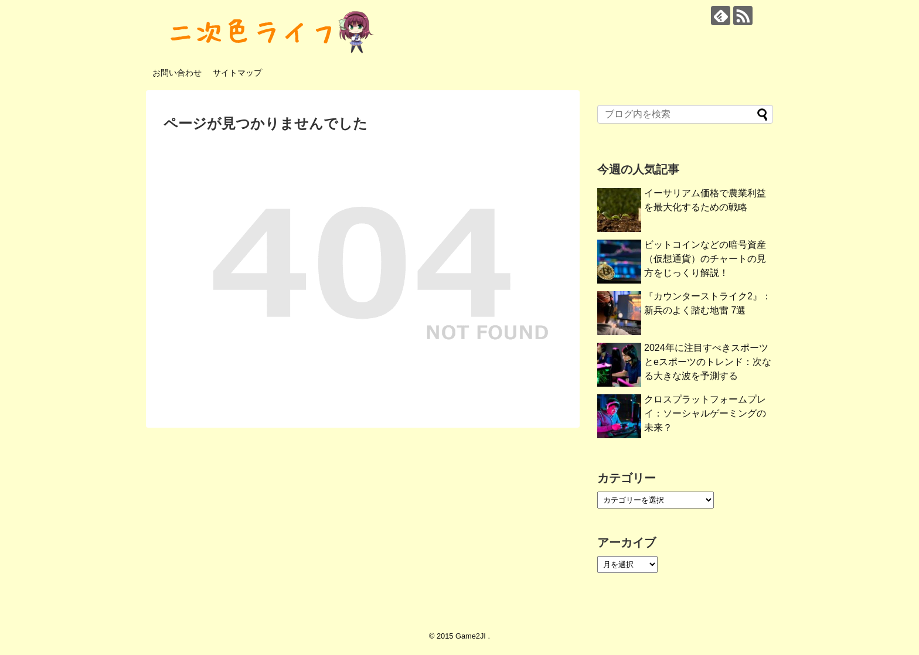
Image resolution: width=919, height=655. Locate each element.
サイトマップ (237, 72)
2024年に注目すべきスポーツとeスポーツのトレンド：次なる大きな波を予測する (707, 362)
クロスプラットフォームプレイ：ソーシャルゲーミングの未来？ (705, 413)
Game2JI (471, 636)
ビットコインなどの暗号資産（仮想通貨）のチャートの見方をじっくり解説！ (705, 259)
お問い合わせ (177, 72)
